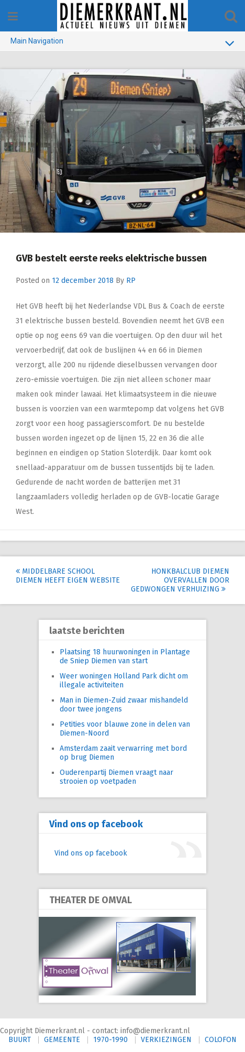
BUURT (19, 1039)
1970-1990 (110, 1039)
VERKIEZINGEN (166, 1039)
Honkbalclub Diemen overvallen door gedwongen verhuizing (180, 580)
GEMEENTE (62, 1039)
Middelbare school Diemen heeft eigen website (68, 576)
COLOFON (221, 1039)
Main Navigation (122, 43)
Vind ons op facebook (96, 824)
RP (131, 280)
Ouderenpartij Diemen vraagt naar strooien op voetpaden (116, 777)
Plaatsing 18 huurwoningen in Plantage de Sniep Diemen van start (125, 656)
